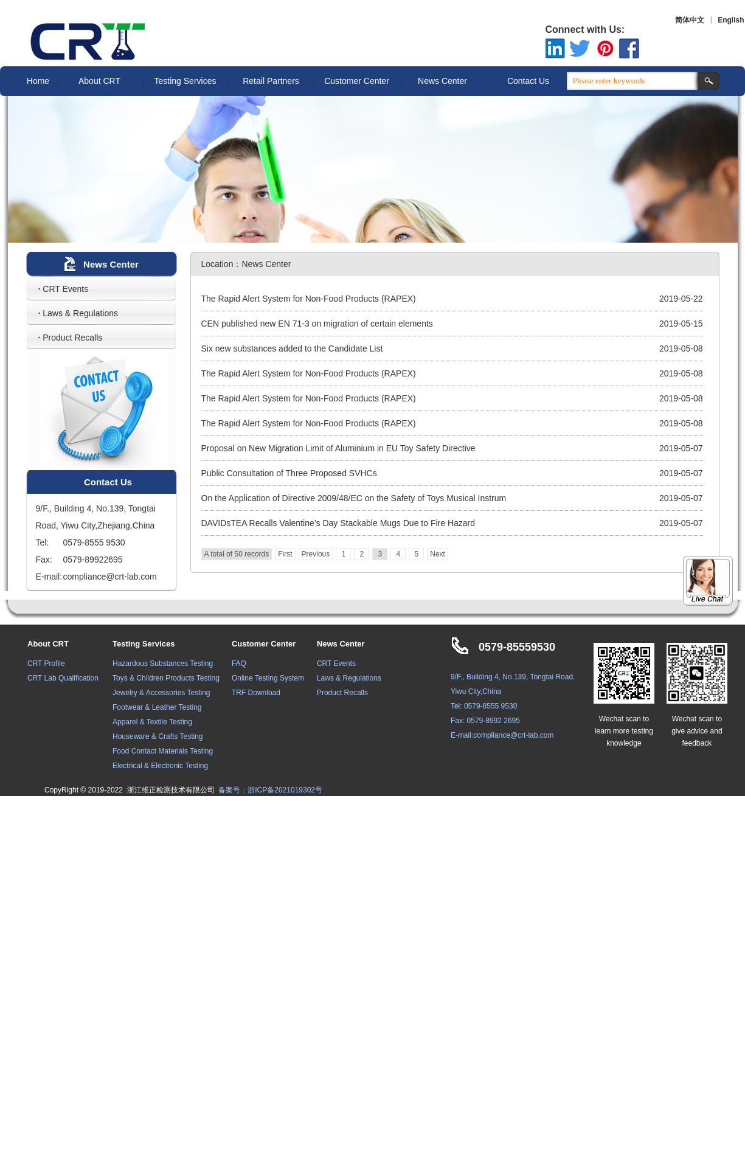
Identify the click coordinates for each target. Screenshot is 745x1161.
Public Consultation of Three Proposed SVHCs (289, 473)
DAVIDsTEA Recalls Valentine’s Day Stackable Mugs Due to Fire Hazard (338, 523)
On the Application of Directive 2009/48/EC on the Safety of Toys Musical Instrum (354, 498)
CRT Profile (46, 663)
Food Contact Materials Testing (163, 751)
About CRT (99, 81)
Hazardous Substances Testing (163, 663)
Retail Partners (271, 81)
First (285, 554)
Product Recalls (70, 337)
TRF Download (256, 692)
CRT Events (63, 289)
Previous (316, 554)
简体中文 (689, 20)
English (731, 20)
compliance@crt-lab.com (513, 735)
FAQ (239, 663)
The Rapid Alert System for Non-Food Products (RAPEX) (308, 298)
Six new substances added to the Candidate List (292, 348)
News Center (442, 81)
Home (38, 81)
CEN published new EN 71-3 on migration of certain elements (317, 323)
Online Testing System (268, 678)
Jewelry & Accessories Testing (161, 692)
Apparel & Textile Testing (152, 722)
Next (437, 554)
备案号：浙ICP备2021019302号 (270, 790)
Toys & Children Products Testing (166, 678)
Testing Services (185, 81)
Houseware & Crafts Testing (158, 736)
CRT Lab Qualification (63, 678)
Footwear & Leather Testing (157, 707)
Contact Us (528, 81)
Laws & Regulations (78, 313)
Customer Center (356, 81)
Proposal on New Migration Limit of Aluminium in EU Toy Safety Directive (338, 448)
